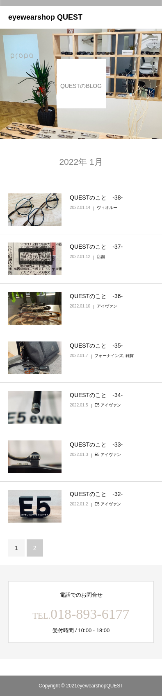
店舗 (101, 256)
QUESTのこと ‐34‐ (96, 395)
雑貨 (129, 355)
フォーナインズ (108, 355)
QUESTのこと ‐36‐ (96, 296)
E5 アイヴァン (107, 405)
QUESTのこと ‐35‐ (96, 345)
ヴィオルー (107, 207)
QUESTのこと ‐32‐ (96, 494)
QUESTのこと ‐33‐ (96, 444)
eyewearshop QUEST (45, 17)
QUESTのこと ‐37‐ (96, 246)
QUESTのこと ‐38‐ (96, 197)
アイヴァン (107, 306)
